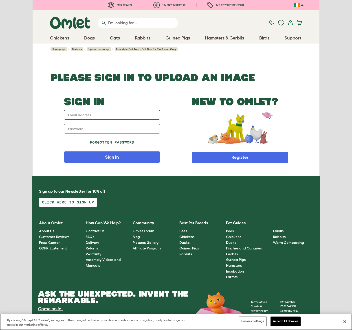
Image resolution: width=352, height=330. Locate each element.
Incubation (235, 271)
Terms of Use (259, 301)
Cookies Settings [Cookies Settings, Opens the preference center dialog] (252, 321)
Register (240, 157)
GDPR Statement (53, 248)
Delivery (92, 242)
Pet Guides (236, 223)
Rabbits (185, 254)
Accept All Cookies (285, 321)
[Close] (345, 321)
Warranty (93, 254)
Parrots (232, 277)
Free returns (120, 4)
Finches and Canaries (244, 248)
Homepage (59, 49)
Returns (92, 248)
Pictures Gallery (145, 242)
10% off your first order (225, 4)
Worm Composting (288, 242)
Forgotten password (112, 142)
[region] (176, 322)
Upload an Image (99, 49)
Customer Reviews (54, 237)
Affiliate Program (147, 248)
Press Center (49, 242)
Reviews (77, 49)
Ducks (184, 242)
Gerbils (232, 254)
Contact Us (95, 231)
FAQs (90, 237)
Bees (183, 231)
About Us (46, 231)
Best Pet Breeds (193, 223)
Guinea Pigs (189, 248)
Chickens (186, 237)
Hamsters (234, 265)
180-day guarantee (169, 4)
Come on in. (50, 308)
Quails (278, 231)
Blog (136, 237)
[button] (269, 223)
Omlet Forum (143, 231)
